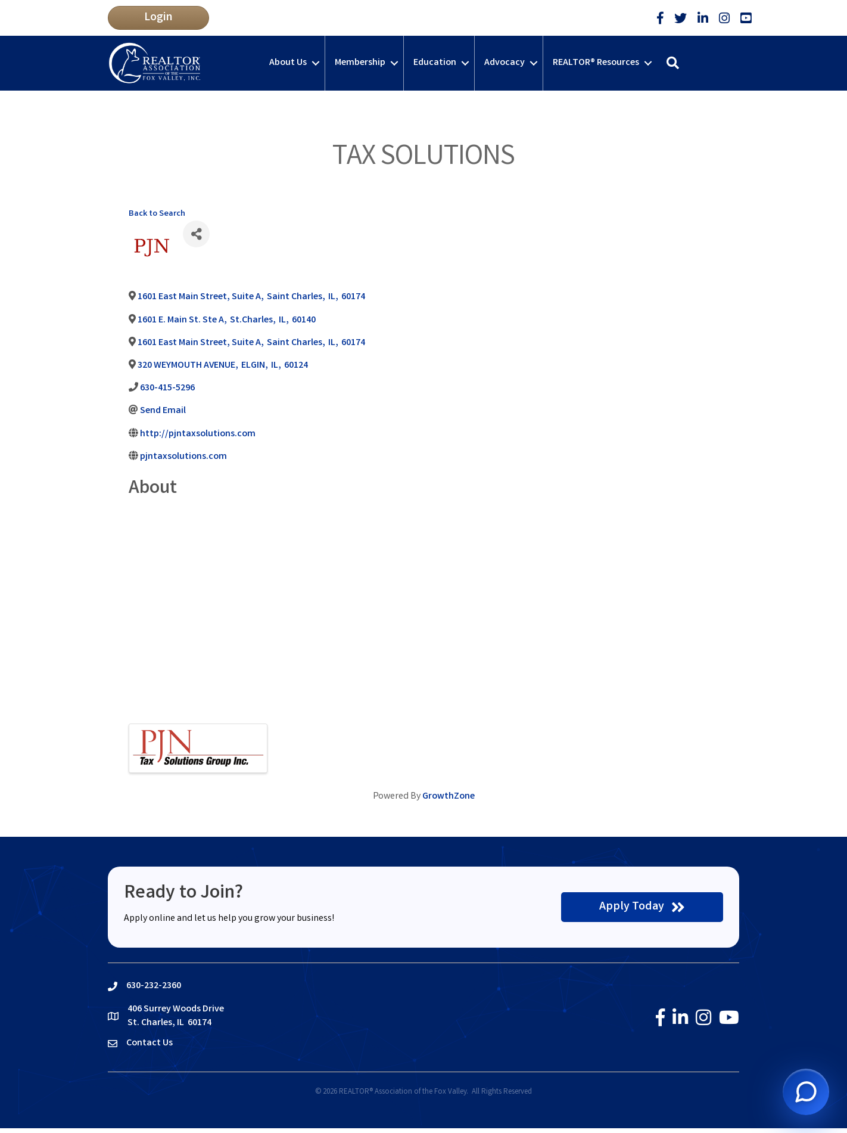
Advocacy (504, 63)
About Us (288, 63)
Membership (360, 63)
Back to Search (157, 214)
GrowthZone (448, 796)
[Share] (196, 234)
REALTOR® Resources (596, 63)
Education (434, 63)
